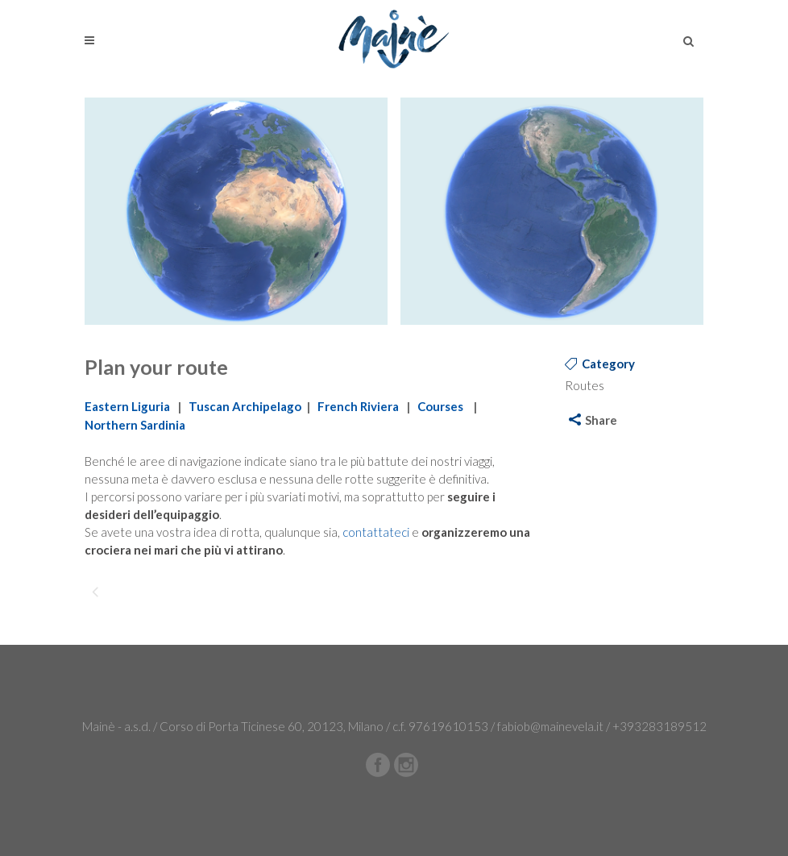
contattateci (375, 532)
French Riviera (358, 406)
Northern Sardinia (135, 425)
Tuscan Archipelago (245, 406)
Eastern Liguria (127, 406)
